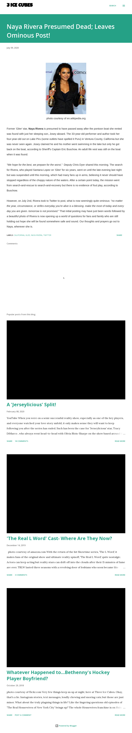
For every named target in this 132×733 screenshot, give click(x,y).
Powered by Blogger (66, 725)
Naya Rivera (36, 235)
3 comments (21, 575)
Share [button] (119, 235)
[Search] (112, 5)
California (19, 235)
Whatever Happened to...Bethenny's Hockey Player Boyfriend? (58, 675)
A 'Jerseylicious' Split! (31, 404)
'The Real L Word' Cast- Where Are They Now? (59, 538)
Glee (28, 235)
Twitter (47, 235)
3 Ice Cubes (20, 5)
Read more (120, 441)
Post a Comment (23, 715)
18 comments (21, 441)
